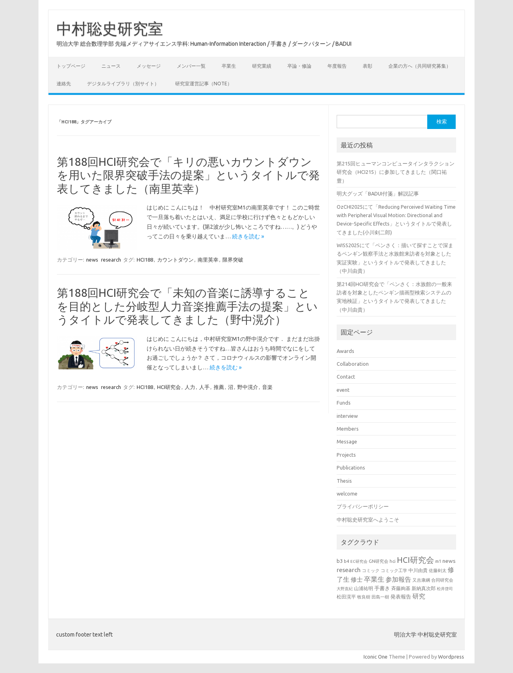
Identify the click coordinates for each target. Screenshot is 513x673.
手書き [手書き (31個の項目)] (382, 588)
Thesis (344, 481)
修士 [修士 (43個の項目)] (357, 579)
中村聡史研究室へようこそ (368, 519)
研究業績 (261, 66)
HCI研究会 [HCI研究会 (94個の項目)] (415, 559)
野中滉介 (247, 387)
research (111, 259)
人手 (204, 387)
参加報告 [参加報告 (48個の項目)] (398, 579)
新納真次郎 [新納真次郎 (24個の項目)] (424, 588)
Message (347, 441)
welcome (347, 493)
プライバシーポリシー (363, 506)
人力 (190, 387)
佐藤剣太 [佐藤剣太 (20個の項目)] (437, 570)
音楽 (267, 387)
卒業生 (229, 66)
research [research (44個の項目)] (349, 569)
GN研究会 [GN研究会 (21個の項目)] (378, 561)
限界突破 (232, 259)
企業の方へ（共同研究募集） (419, 66)
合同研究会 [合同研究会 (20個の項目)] (442, 580)
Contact (346, 376)
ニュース (111, 66)
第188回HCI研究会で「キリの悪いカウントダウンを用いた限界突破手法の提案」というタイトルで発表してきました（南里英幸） (188, 175)
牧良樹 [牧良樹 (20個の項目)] (363, 596)
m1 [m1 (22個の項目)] (438, 561)
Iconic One (376, 656)
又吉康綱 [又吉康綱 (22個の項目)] (421, 579)
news (92, 259)
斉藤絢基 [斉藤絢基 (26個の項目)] (400, 588)
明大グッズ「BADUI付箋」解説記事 (378, 193)
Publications (351, 467)
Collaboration (353, 364)
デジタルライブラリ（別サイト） (123, 83)
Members (348, 428)
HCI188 (145, 259)
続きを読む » (248, 236)
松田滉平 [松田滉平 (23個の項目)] (346, 596)
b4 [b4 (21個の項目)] (346, 561)
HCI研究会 (169, 387)
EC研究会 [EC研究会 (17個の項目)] (359, 561)
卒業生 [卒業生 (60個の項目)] (374, 579)
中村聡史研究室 (110, 28)
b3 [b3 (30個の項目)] (340, 561)
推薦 (219, 387)
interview (347, 416)
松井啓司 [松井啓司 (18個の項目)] (445, 588)
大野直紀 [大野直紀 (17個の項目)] (345, 588)
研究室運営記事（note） (203, 83)
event (343, 390)
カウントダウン (175, 259)
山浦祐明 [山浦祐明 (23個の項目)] (363, 588)
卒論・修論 (299, 66)
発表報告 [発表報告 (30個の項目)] (400, 596)
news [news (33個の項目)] (449, 561)
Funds (344, 402)
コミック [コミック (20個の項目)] (371, 570)
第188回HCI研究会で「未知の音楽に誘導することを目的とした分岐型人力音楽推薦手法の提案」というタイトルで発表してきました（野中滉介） (187, 306)
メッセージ (149, 66)
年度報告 (337, 66)
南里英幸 (208, 259)
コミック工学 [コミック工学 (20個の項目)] (394, 570)
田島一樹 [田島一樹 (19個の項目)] (380, 596)
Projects (346, 454)
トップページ (71, 66)
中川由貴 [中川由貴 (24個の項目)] (418, 570)
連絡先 (64, 83)
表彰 (367, 66)
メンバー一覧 (191, 66)
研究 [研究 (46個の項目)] (418, 596)
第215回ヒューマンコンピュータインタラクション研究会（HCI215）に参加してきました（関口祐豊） (395, 172)
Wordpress (451, 656)
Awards (345, 351)
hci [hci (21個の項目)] (393, 561)
